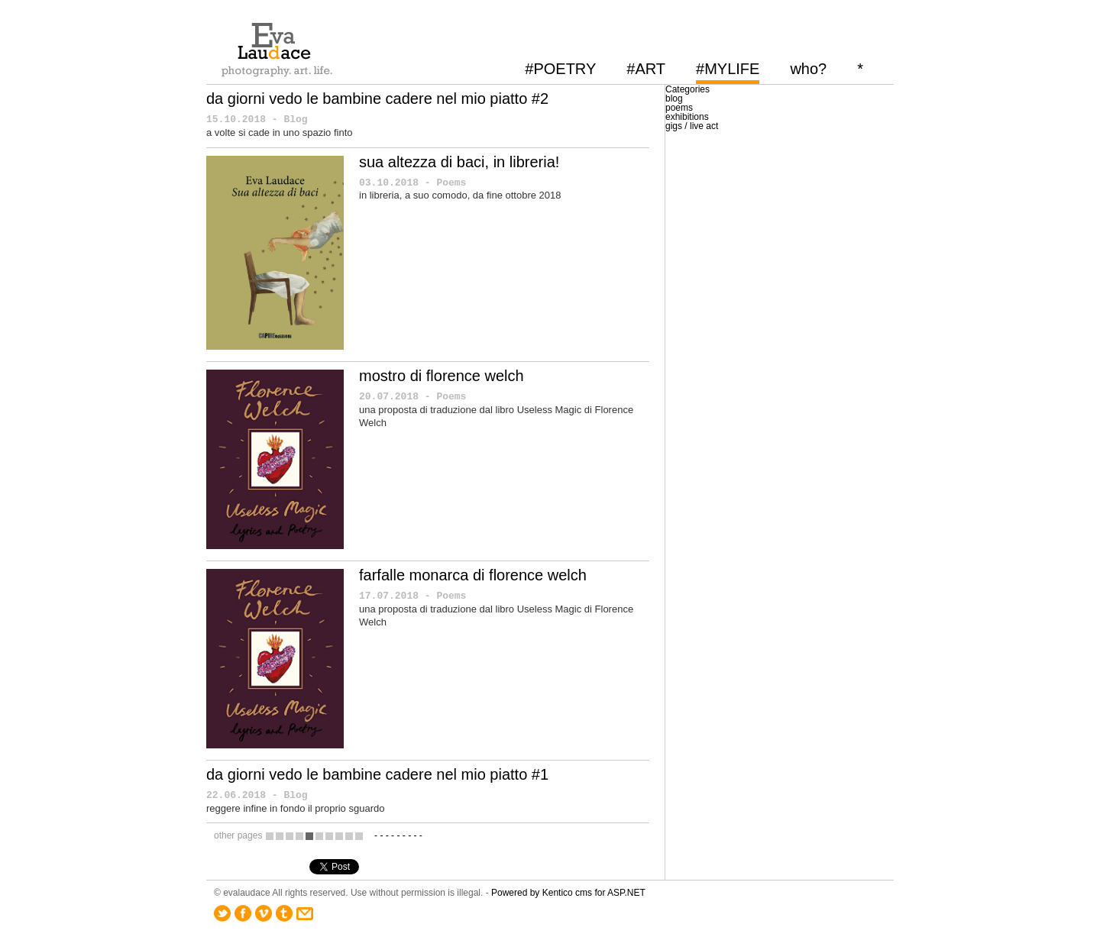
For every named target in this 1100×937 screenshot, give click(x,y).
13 (319, 835)
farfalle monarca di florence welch (473, 575)
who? (808, 68)
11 (299, 835)
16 (349, 835)
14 (329, 835)
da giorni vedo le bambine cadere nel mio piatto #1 (377, 774)
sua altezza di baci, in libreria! (459, 161)
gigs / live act (691, 126)
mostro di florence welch (441, 375)
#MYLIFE (727, 68)
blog (674, 98)
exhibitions (687, 116)
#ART (645, 68)
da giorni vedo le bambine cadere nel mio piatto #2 (377, 98)
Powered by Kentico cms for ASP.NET (568, 892)
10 (289, 835)
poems (679, 107)
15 (339, 835)
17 (359, 835)
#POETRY (560, 68)
